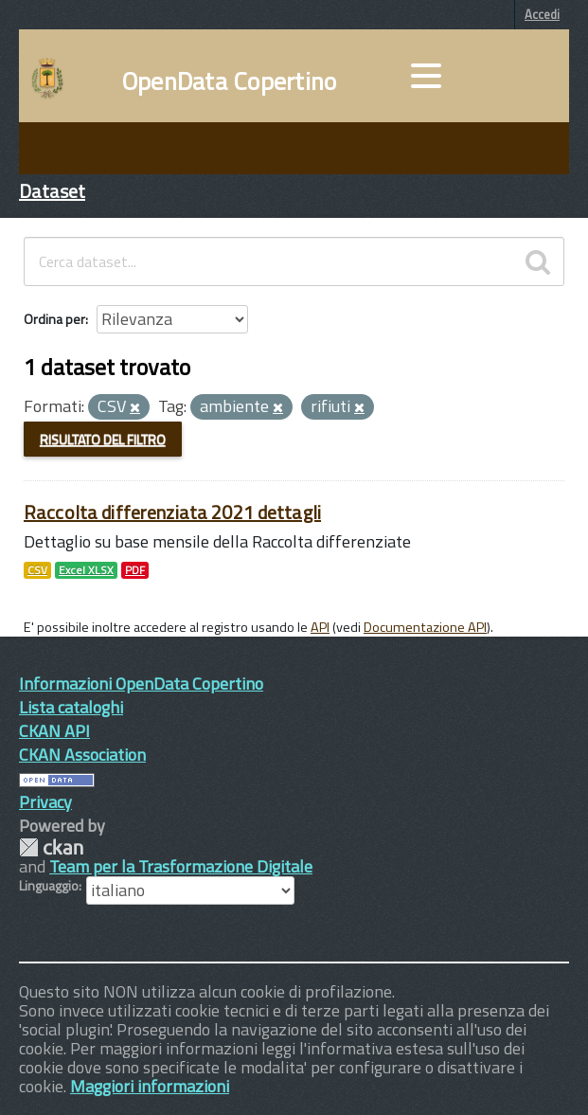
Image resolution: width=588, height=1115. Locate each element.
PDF (135, 570)
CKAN (51, 847)
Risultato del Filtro (103, 439)
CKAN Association (82, 754)
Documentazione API (425, 627)
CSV (37, 570)
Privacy (45, 802)
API (320, 627)
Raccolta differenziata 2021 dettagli (172, 512)
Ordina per (54, 319)
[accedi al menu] (426, 76)
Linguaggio (49, 885)
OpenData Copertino (229, 81)
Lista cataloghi (71, 707)
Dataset (52, 191)
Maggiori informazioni (149, 1086)
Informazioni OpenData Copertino (141, 683)
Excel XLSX (86, 570)
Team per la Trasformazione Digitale (180, 866)
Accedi (542, 14)
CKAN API (54, 731)
